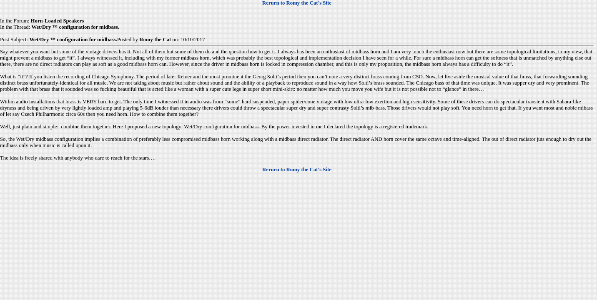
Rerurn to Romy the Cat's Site (296, 3)
